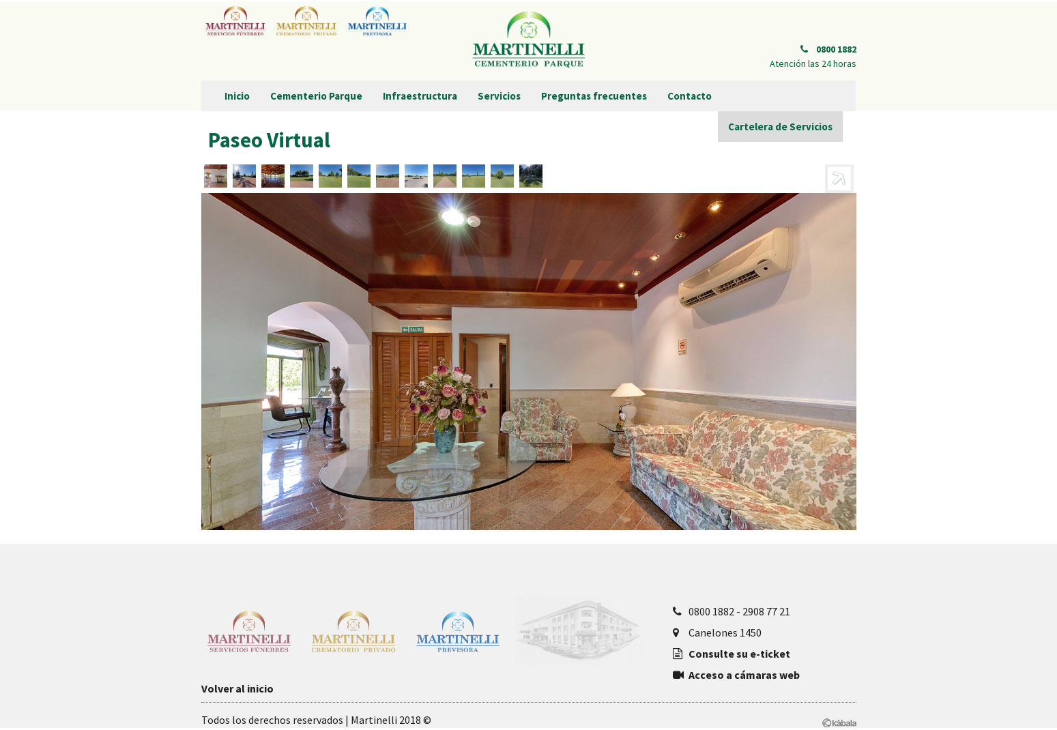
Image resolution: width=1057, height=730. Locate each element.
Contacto (689, 95)
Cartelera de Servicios (780, 126)
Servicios (499, 95)
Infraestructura (420, 95)
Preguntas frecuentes (594, 95)
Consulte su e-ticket (739, 653)
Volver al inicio (237, 688)
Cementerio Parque (316, 95)
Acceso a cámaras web (744, 675)
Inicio (237, 95)
